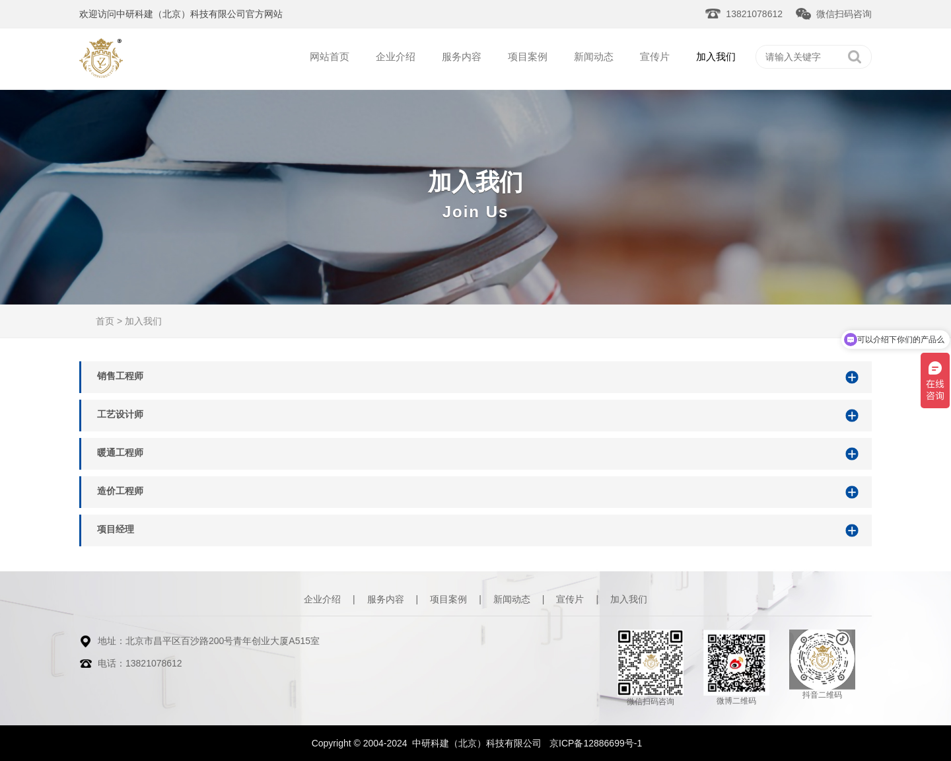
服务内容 (461, 56)
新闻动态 (594, 56)
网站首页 (329, 56)
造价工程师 (120, 491)
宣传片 (655, 56)
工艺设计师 (120, 414)
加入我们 (716, 56)
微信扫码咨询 (844, 14)
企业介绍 (395, 56)
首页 (105, 321)
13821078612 (754, 14)
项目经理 (115, 529)
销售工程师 (120, 376)
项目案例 (527, 56)
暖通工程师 (120, 452)
